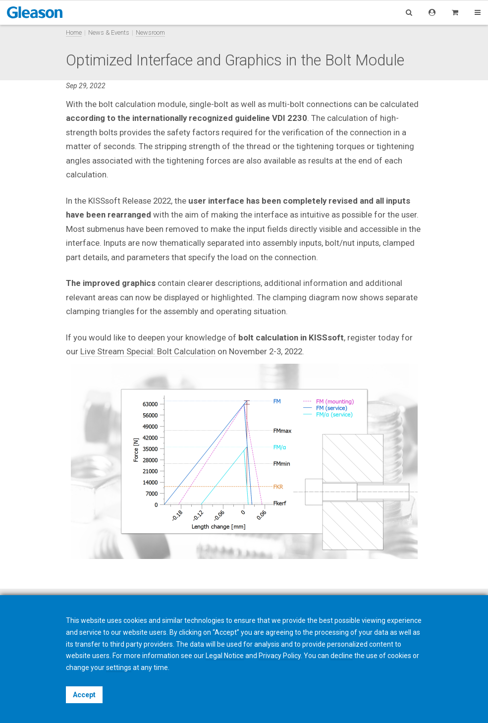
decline (341, 656)
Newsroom (150, 32)
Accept (84, 695)
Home (74, 32)
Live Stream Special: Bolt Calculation (148, 351)
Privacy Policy (280, 656)
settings (118, 667)
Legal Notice (225, 656)
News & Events (108, 32)
